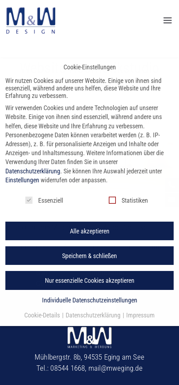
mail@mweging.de (115, 368)
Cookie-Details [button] (42, 308)
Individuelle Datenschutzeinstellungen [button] (89, 293)
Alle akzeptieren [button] (89, 223)
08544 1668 (67, 368)
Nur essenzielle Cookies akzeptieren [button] (89, 273)
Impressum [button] (140, 308)
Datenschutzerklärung (32, 163)
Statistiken (128, 193)
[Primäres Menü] (167, 20)
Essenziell (44, 193)
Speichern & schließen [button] (89, 248)
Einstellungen (22, 172)
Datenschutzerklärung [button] (94, 308)
